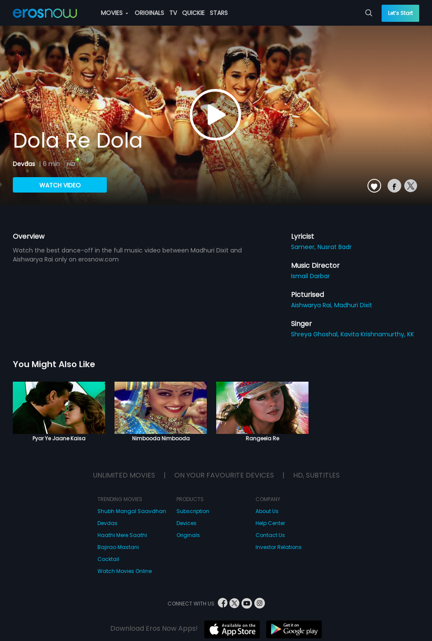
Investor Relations (279, 547)
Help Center (270, 523)
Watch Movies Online (124, 571)
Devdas (25, 164)
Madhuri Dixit (353, 305)
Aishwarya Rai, (312, 305)
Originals (188, 535)
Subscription (192, 511)
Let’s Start (400, 13)
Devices (186, 523)
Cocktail (108, 559)
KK (410, 334)
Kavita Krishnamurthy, (374, 334)
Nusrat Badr (334, 247)
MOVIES (114, 13)
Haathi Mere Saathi (122, 535)
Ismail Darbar (310, 276)
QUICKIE (193, 13)
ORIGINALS (149, 13)
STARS (219, 13)
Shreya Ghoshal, (316, 334)
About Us (267, 511)
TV (173, 13)
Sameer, (304, 247)
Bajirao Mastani (118, 547)
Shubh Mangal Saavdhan (131, 511)
